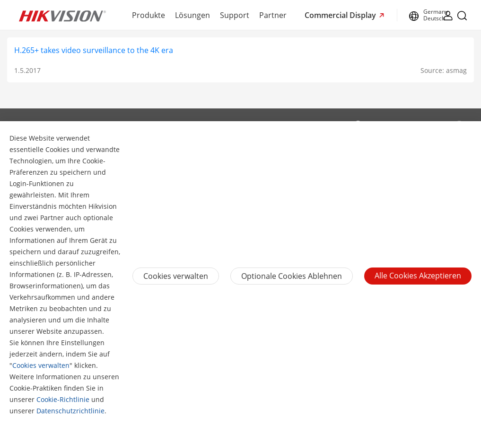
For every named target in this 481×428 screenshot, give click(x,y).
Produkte (148, 15)
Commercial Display (341, 15)
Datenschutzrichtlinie (70, 410)
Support (234, 15)
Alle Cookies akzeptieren (418, 275)
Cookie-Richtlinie (62, 399)
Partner (273, 15)
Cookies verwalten (41, 365)
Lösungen (192, 15)
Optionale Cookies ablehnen (291, 276)
